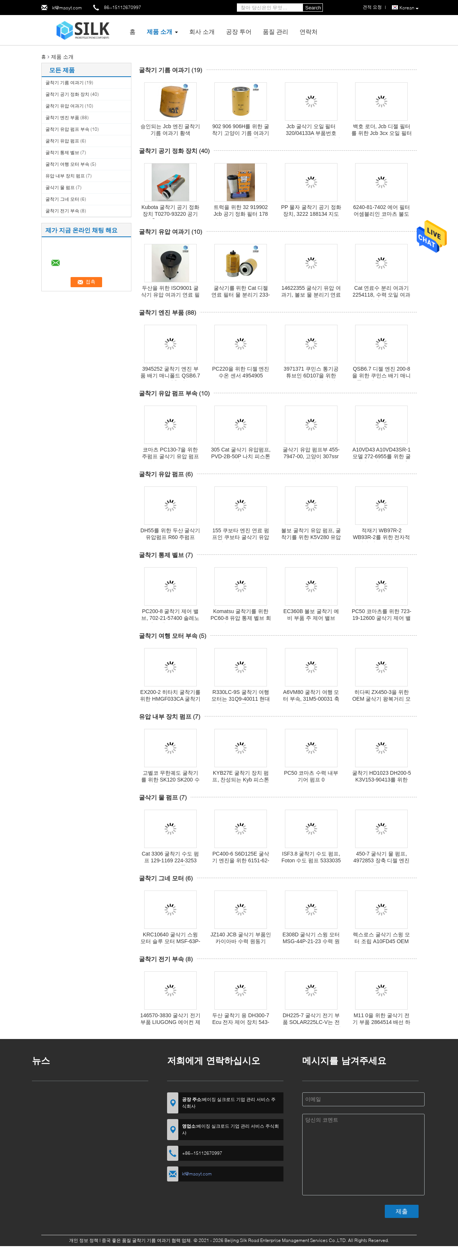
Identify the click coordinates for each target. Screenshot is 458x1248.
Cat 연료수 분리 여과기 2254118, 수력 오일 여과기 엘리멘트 (381, 294)
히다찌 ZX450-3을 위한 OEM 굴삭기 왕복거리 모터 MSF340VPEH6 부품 (381, 699)
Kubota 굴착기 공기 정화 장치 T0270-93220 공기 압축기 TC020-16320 (170, 214)
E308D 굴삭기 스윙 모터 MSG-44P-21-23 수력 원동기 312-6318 (311, 941)
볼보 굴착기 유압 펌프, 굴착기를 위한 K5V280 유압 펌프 (311, 537)
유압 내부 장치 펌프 (65, 176)
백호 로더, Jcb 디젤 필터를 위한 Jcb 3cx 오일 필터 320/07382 (381, 133)
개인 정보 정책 (83, 1240)
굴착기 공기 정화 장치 (67, 94)
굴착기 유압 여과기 (64, 106)
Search (313, 8)
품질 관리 (275, 31)
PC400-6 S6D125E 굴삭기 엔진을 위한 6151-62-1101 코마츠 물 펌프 (240, 860)
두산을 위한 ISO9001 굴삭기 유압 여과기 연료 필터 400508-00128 (170, 294)
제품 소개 (159, 31)
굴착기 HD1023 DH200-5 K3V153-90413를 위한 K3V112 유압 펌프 (381, 779)
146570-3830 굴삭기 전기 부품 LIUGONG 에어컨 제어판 (170, 1022)
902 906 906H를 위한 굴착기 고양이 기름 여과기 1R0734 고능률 (240, 133)
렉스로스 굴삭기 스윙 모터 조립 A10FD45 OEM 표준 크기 (381, 941)
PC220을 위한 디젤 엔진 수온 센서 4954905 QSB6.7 (240, 375)
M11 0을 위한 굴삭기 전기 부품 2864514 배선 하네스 (381, 1022)
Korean (409, 8)
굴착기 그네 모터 (62, 199)
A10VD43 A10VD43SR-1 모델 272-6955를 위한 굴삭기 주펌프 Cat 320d (382, 456)
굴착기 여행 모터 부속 (67, 164)
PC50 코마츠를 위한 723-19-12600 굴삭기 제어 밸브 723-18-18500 (381, 618)
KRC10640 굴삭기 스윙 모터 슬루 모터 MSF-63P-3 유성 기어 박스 (170, 941)
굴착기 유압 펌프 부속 (67, 129)
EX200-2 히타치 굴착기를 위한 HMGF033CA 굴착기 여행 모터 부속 (170, 699)
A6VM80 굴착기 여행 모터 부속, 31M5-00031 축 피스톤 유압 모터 (311, 699)
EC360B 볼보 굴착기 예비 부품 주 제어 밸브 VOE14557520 (311, 618)
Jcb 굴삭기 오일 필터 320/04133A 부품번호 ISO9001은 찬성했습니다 (311, 133)
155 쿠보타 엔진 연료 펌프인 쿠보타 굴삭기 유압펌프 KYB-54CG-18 (240, 537)
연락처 (309, 31)
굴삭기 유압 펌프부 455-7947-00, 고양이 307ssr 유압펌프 (311, 456)
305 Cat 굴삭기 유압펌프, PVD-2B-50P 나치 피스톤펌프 (241, 456)
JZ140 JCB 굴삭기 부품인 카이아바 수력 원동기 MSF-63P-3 (241, 941)
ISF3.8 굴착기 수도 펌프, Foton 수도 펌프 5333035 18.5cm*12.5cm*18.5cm (311, 860)
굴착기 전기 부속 (62, 211)
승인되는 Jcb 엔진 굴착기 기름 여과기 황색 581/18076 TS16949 (170, 133)
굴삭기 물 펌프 (60, 187)
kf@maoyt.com (67, 8)
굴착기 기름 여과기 (64, 82)
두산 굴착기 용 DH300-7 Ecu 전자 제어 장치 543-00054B (240, 1022)
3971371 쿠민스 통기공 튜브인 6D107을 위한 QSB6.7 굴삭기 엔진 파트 (311, 375)
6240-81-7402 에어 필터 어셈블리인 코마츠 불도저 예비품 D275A (381, 214)
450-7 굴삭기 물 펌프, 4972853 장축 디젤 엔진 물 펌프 (381, 860)
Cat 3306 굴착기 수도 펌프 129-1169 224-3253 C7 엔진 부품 (170, 860)
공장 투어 (239, 31)
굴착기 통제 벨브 (62, 152)
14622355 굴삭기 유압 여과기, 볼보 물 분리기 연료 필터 (311, 294)
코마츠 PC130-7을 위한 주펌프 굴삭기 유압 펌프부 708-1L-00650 (170, 456)
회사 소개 (202, 31)
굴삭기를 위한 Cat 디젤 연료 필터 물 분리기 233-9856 (240, 294)
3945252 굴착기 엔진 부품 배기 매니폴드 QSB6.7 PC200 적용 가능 (170, 375)
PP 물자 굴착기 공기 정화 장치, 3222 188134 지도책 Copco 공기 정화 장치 (311, 214)
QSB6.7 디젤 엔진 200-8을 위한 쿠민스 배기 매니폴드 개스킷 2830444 (381, 375)
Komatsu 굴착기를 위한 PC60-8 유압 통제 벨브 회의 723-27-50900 (241, 618)
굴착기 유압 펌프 (62, 141)
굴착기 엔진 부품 (62, 117)
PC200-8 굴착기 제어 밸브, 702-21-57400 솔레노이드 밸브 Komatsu (170, 618)
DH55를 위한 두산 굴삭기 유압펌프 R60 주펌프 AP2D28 (170, 537)
